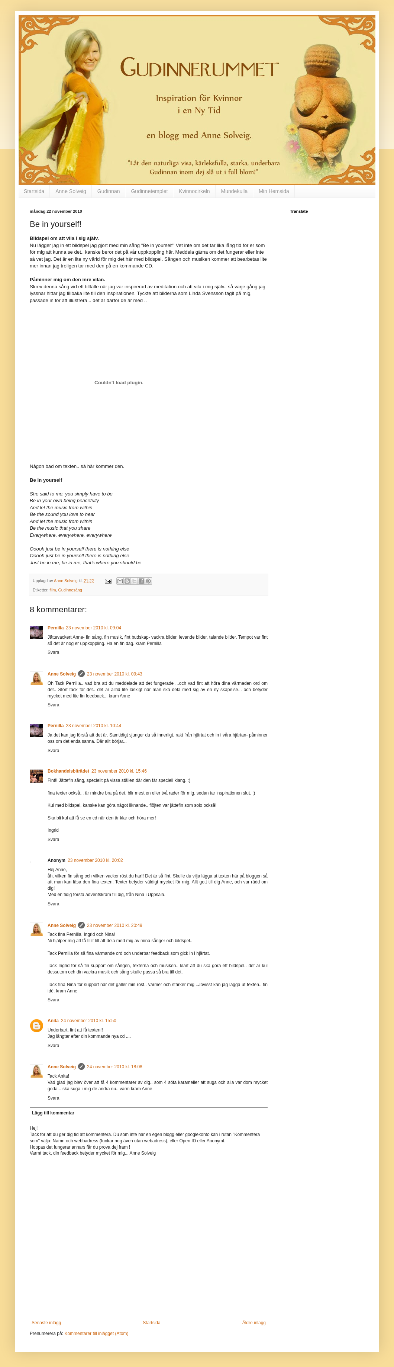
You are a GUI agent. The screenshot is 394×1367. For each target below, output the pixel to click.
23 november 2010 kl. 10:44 (93, 725)
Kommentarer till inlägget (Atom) (96, 1333)
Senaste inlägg (46, 1322)
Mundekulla (234, 191)
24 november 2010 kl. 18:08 (114, 1066)
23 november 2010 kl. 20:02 (95, 860)
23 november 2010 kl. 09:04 (93, 627)
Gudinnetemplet (149, 191)
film (53, 590)
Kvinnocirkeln (194, 191)
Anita (53, 1020)
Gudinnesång (70, 590)
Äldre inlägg (254, 1322)
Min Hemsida (274, 191)
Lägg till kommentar (53, 1113)
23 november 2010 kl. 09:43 (114, 674)
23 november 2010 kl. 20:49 (114, 925)
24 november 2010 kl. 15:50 (88, 1020)
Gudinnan (108, 191)
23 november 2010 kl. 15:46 (119, 771)
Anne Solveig (70, 191)
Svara (53, 652)
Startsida (34, 191)
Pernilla (56, 627)
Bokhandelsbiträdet (68, 771)
